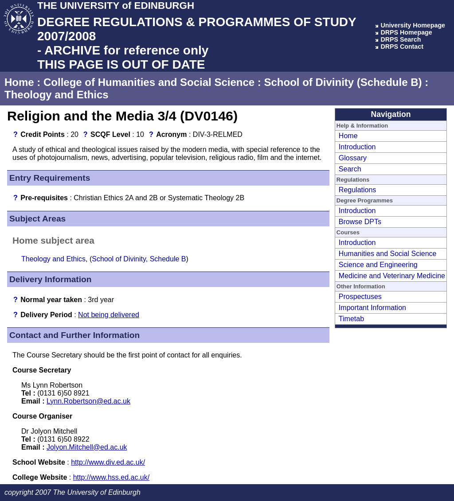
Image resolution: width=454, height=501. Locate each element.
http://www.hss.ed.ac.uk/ (111, 477)
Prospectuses (360, 296)
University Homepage (412, 25)
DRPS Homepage (406, 32)
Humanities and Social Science (388, 253)
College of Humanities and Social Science (148, 82)
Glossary (353, 158)
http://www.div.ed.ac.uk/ (108, 462)
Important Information (372, 307)
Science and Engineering (378, 264)
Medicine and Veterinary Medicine (392, 276)
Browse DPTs (360, 221)
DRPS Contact (401, 46)
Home (19, 82)
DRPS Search (400, 39)
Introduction (357, 147)
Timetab (351, 318)
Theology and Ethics (56, 95)
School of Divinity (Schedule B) (343, 82)
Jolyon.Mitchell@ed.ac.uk (87, 447)
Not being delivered (108, 314)
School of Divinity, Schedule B (139, 259)
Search (350, 169)
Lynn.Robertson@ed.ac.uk (88, 401)
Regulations (357, 190)
